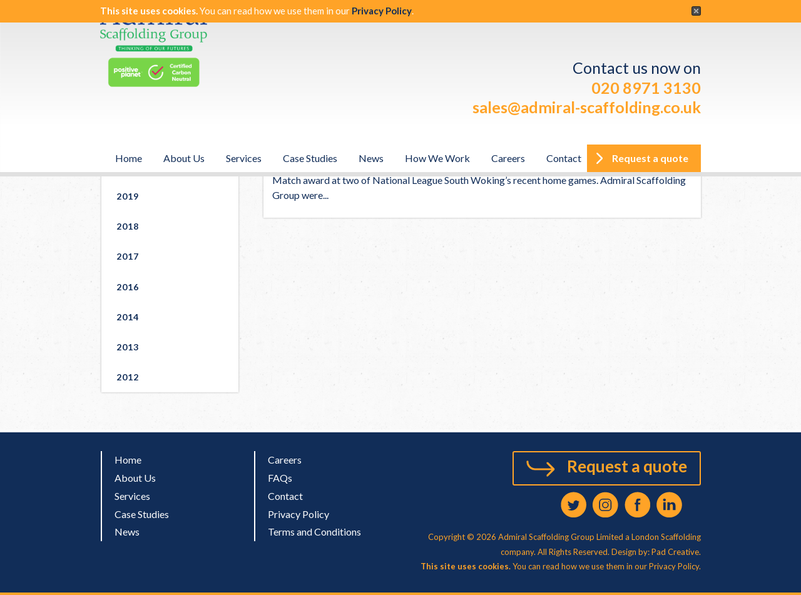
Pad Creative (674, 552)
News (371, 158)
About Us (184, 158)
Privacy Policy (382, 10)
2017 (127, 256)
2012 (127, 377)
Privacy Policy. (675, 566)
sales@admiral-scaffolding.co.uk (586, 107)
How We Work (437, 158)
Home (128, 158)
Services (244, 158)
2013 (127, 347)
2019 (127, 196)
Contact (563, 158)
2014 (127, 317)
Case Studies (310, 158)
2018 (127, 226)
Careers (508, 158)
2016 (127, 287)
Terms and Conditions (314, 531)
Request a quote (627, 466)
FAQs (280, 478)
